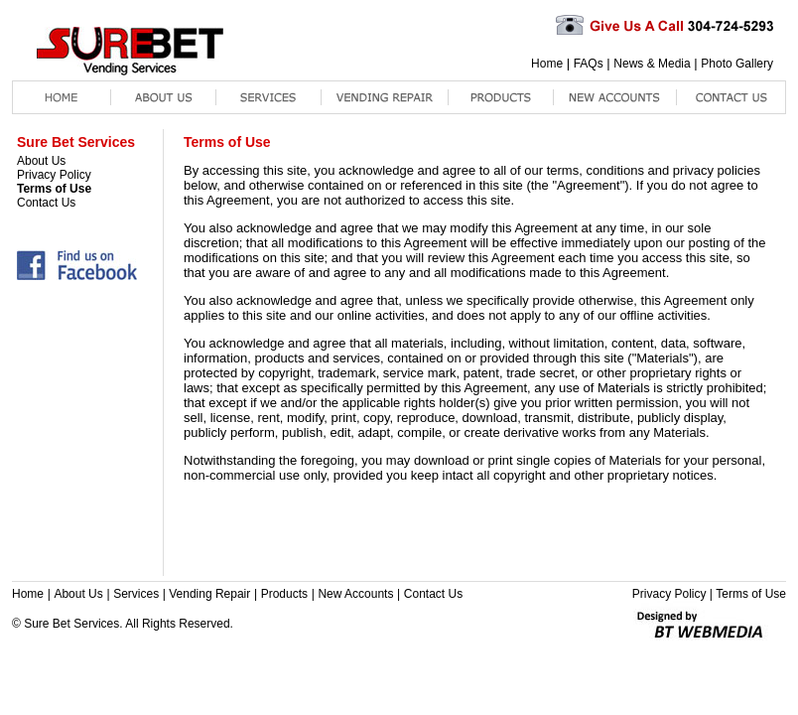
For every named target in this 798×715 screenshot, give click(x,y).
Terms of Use (54, 189)
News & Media (651, 64)
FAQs (588, 64)
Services (136, 594)
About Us (41, 161)
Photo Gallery (737, 64)
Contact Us (46, 203)
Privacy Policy (54, 175)
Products (284, 594)
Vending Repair (209, 594)
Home (547, 64)
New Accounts (355, 594)
